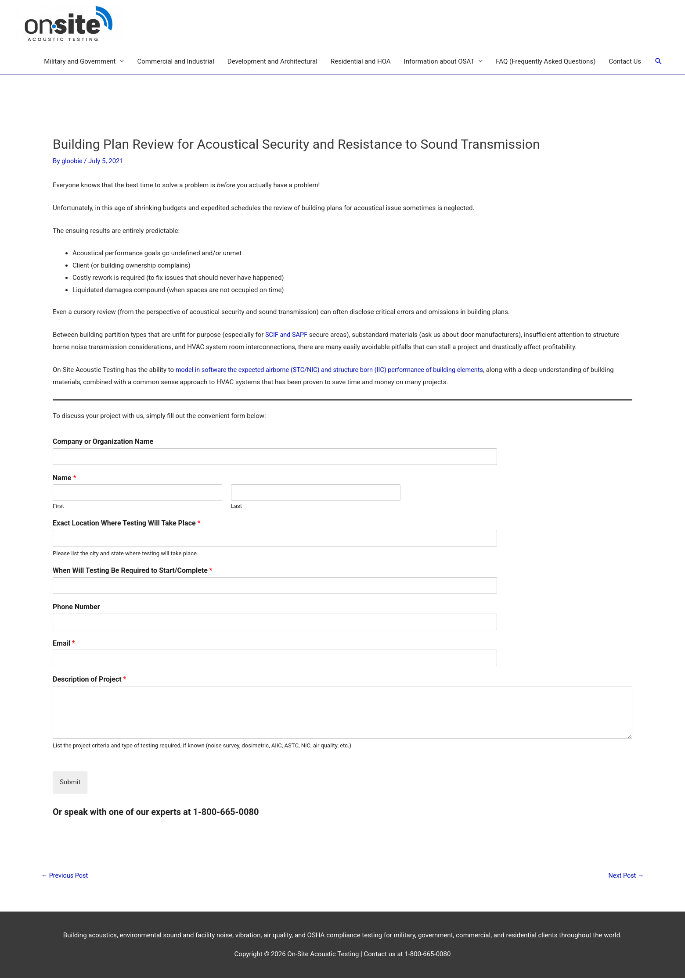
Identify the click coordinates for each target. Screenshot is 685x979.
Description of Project (89, 679)
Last (236, 506)
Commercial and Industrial (175, 62)
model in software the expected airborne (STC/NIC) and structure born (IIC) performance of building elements (335, 370)
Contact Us (625, 62)
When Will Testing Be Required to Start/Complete (133, 571)
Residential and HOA (361, 62)
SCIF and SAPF (287, 335)
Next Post (624, 876)
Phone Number (76, 607)
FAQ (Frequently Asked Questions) (545, 62)
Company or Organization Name (103, 442)
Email (64, 644)
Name (64, 478)
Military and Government (79, 62)
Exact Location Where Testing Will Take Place (126, 523)
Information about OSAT (439, 62)
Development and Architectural (272, 62)
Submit (70, 782)
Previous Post (65, 876)
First (58, 506)
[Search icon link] (658, 61)
